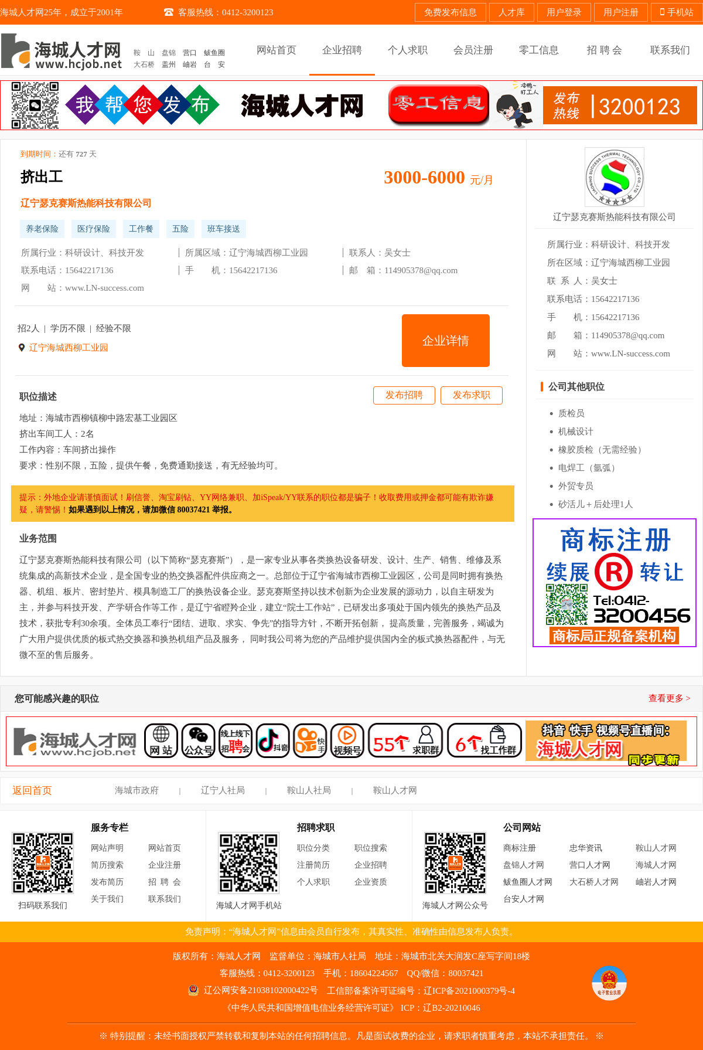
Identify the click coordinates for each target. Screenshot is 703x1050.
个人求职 (313, 882)
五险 (180, 229)
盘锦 (169, 53)
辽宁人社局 (223, 790)
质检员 (571, 413)
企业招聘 (370, 865)
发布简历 (107, 882)
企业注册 (164, 865)
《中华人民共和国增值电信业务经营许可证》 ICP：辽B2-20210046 (351, 1007)
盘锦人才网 (523, 865)
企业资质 (370, 882)
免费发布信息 (450, 12)
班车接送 (223, 229)
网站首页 (164, 848)
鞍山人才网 (395, 790)
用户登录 (564, 12)
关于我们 (107, 899)
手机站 (677, 12)
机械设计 (575, 431)
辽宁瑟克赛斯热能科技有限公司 (86, 203)
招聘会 (166, 882)
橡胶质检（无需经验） (602, 449)
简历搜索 (107, 865)
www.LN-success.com (104, 288)
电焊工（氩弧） (589, 468)
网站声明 (107, 848)
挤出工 (42, 177)
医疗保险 (93, 229)
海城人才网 (656, 865)
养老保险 (42, 229)
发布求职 (471, 395)
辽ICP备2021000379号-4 (469, 990)
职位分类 (313, 848)
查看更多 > (670, 698)
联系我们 (164, 899)
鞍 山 (144, 53)
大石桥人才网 (594, 882)
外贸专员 (575, 486)
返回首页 (32, 790)
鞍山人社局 (309, 790)
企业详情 (445, 340)
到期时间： (59, 154)
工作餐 (141, 229)
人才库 (512, 12)
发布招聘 (404, 395)
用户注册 (621, 12)
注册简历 (313, 865)
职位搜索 (370, 848)
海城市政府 (137, 790)
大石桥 (144, 64)
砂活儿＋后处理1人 (595, 504)
